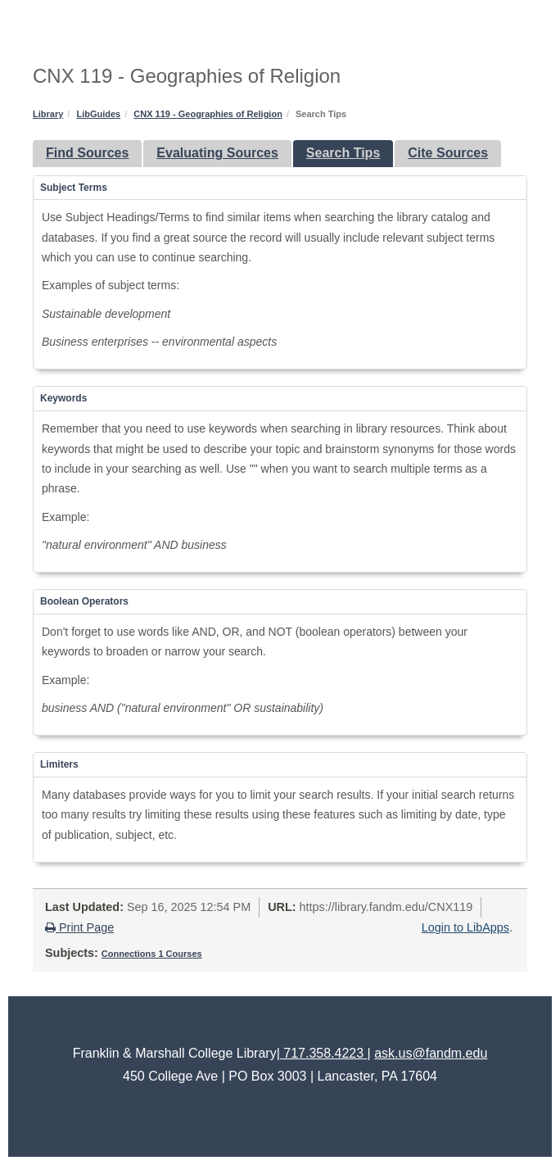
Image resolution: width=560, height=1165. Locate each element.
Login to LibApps (465, 927)
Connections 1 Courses (152, 954)
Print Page (79, 927)
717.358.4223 (324, 1053)
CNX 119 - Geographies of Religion (207, 114)
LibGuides (98, 114)
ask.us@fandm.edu (430, 1053)
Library (48, 114)
